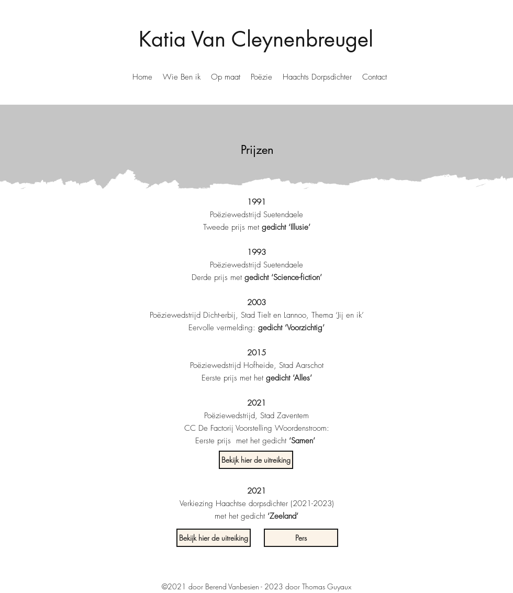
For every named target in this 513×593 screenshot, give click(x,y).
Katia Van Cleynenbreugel (256, 39)
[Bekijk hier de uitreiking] (256, 460)
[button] (182, 77)
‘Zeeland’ (282, 516)
